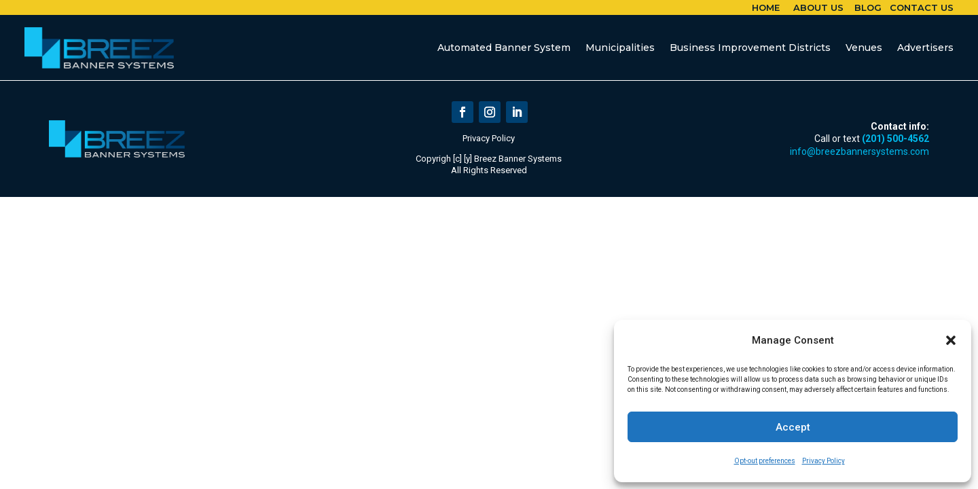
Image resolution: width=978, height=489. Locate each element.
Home (766, 7)
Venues (864, 47)
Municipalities (620, 47)
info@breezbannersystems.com (859, 151)
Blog (868, 7)
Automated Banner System (503, 47)
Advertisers (925, 47)
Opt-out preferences (764, 461)
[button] (951, 340)
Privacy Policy (823, 461)
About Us (818, 7)
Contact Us (922, 7)
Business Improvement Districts (750, 47)
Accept (793, 427)
